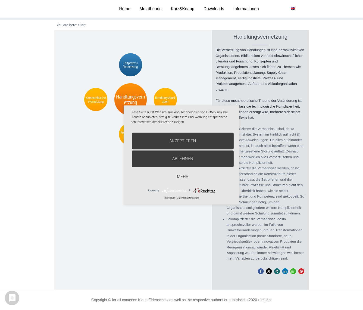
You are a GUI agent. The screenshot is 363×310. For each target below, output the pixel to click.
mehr (182, 176)
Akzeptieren (182, 140)
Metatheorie (151, 8)
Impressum (169, 198)
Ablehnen (182, 158)
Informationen (246, 8)
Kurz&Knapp (182, 8)
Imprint (266, 300)
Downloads (213, 8)
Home (124, 8)
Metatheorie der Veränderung (71, 8)
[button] (261, 271)
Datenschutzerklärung (188, 198)
